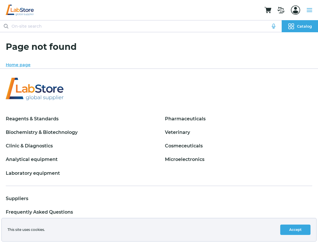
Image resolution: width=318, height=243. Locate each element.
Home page (18, 64)
